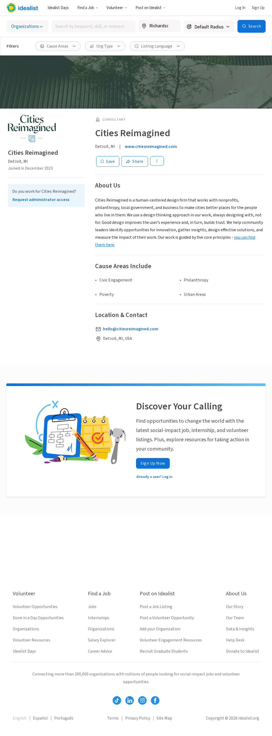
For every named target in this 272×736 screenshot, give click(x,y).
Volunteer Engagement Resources (171, 640)
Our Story (234, 607)
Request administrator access (40, 200)
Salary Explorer (102, 640)
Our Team (235, 618)
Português (63, 718)
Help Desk (235, 640)
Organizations (26, 629)
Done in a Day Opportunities (38, 618)
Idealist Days (58, 8)
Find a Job (87, 8)
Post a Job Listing (156, 607)
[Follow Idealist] (117, 700)
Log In (240, 8)
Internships (98, 618)
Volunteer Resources (31, 640)
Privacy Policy (137, 718)
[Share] (134, 161)
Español (40, 718)
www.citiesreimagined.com (151, 146)
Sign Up (258, 8)
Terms (113, 718)
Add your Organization (160, 629)
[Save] (107, 161)
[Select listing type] (27, 26)
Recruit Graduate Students (164, 651)
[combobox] (93, 26)
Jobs (92, 607)
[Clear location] (173, 26)
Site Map (164, 718)
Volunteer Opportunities (35, 607)
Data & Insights (240, 629)
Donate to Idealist (242, 651)
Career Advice (100, 651)
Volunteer (117, 8)
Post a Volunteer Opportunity (167, 618)
